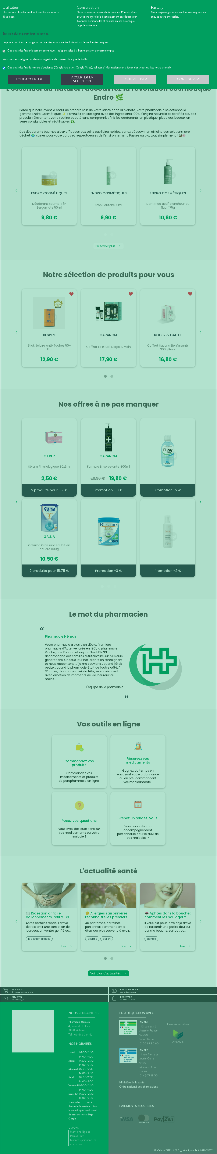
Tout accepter (29, 79)
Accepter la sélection (82, 79)
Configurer (188, 79)
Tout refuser (135, 79)
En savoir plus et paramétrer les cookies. (26, 34)
